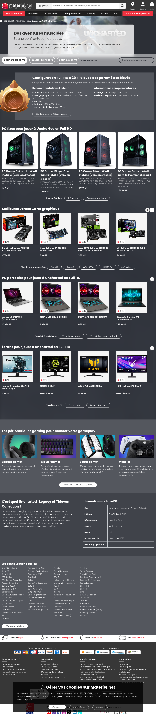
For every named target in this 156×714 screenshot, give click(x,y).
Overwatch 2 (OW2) (62, 615)
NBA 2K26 (58, 612)
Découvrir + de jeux (15, 626)
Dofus (30, 580)
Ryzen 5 (70, 267)
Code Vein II (7, 618)
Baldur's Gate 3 (8, 586)
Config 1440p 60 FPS (42, 60)
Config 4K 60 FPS (68, 60)
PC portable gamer (71, 336)
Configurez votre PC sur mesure (51, 114)
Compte (143, 9)
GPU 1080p (88, 267)
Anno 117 (5, 571)
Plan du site (124, 664)
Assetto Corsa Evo (10, 583)
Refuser (100, 707)
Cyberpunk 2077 (35, 574)
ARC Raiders (7, 577)
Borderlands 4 (8, 592)
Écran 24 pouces (98, 405)
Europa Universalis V (36, 598)
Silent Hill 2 (84, 586)
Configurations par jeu (14, 21)
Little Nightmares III (62, 603)
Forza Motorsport (61, 571)
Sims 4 (83, 592)
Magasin (133, 9)
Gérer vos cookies (127, 680)
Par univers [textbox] (43, 5)
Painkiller (83, 568)
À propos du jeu (89, 60)
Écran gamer (75, 405)
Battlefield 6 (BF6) (9, 589)
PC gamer (73, 198)
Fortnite (57, 568)
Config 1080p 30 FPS (14, 60)
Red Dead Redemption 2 (90, 577)
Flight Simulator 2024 (37, 606)
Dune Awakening (35, 589)
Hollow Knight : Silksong (64, 580)
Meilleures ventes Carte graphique (30, 209)
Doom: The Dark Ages (37, 583)
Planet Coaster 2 (87, 571)
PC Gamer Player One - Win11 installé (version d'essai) (55, 175)
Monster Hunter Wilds (63, 609)
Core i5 (54, 267)
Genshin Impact (61, 574)
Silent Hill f (84, 589)
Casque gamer (12, 462)
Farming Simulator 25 (37, 603)
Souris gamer (89, 462)
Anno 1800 (6, 574)
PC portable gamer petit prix (103, 336)
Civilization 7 (7, 609)
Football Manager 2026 (38, 609)
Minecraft (58, 606)
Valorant (83, 601)
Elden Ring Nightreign (37, 595)
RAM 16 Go (107, 267)
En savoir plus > (24, 699)
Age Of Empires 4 (9, 568)
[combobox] (44, 6)
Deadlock (32, 577)
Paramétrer (79, 707)
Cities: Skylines (8, 606)
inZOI (56, 589)
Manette (124, 462)
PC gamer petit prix (96, 198)
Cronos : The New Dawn (38, 571)
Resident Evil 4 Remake (90, 580)
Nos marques (125, 667)
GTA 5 (56, 577)
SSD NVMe (126, 267)
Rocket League (86, 583)
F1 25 (30, 601)
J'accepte (57, 707)
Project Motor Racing (89, 574)
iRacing (57, 592)
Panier (152, 9)
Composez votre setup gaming (78, 484)
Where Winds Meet (88, 606)
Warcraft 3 (84, 603)
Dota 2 (31, 586)
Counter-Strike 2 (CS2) (37, 568)
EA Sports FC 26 (34, 592)
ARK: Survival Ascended (12, 580)
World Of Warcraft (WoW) (91, 609)
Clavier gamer (50, 462)
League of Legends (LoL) (64, 601)
